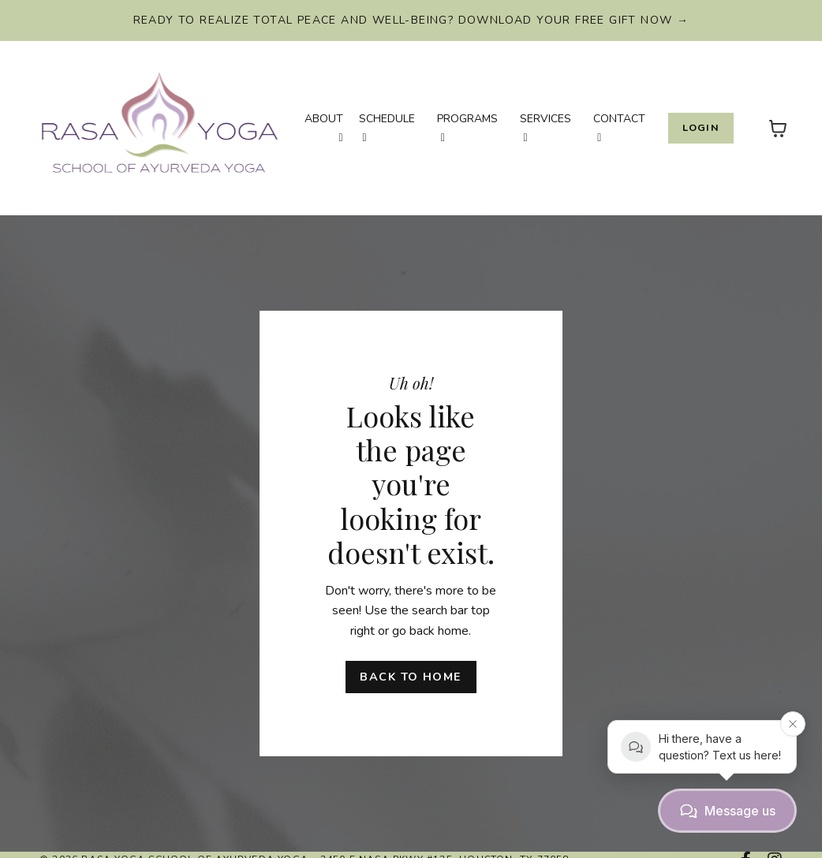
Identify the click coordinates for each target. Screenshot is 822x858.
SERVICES (545, 127)
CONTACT (619, 127)
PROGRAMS (467, 127)
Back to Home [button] (410, 677)
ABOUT (324, 127)
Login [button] (700, 127)
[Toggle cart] (777, 128)
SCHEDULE (387, 127)
